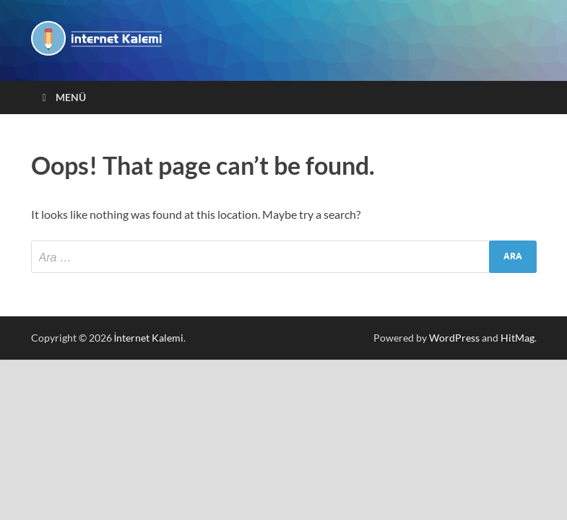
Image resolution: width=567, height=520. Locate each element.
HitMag (517, 338)
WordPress (454, 338)
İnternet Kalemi (149, 338)
